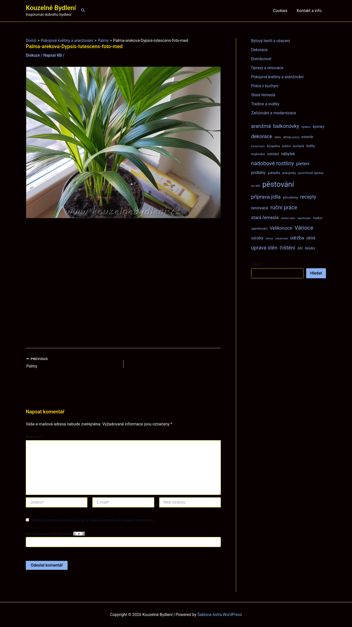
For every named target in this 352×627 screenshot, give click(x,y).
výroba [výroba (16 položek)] (257, 238)
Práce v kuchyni (265, 85)
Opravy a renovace (267, 67)
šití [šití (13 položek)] (299, 248)
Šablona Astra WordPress (219, 614)
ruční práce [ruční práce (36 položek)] (283, 207)
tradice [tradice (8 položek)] (317, 218)
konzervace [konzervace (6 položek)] (258, 146)
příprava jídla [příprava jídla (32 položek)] (266, 197)
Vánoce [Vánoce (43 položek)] (303, 227)
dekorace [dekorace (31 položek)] (261, 136)
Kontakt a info (309, 10)
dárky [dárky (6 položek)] (277, 137)
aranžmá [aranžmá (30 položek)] (261, 126)
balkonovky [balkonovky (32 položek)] (286, 126)
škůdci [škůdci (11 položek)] (310, 248)
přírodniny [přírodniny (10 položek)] (290, 197)
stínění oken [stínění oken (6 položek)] (288, 218)
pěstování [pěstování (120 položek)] (278, 184)
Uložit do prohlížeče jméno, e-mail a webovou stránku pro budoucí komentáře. (93, 520)
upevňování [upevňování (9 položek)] (259, 228)
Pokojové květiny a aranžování (277, 76)
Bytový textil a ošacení (271, 40)
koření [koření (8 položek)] (286, 146)
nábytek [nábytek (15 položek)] (288, 153)
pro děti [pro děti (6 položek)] (255, 186)
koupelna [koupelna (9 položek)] (273, 146)
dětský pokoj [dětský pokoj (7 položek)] (291, 137)
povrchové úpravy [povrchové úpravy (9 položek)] (310, 173)
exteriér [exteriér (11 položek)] (307, 137)
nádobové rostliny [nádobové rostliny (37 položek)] (272, 163)
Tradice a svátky (265, 104)
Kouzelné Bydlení (51, 8)
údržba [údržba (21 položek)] (297, 237)
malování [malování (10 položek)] (258, 154)
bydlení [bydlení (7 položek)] (305, 127)
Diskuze (33, 55)
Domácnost (261, 58)
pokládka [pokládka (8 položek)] (274, 173)
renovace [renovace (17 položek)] (259, 207)
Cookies (282, 10)
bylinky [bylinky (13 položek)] (318, 126)
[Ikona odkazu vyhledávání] (83, 11)
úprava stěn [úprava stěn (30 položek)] (264, 248)
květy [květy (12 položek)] (310, 146)
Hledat (256, 264)
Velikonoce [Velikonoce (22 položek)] (281, 228)
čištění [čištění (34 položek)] (287, 247)
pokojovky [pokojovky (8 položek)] (289, 173)
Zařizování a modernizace (274, 113)
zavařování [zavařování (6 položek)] (281, 238)
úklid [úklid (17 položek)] (310, 237)
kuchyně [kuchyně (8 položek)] (298, 146)
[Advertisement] (123, 283)
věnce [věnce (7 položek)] (269, 238)
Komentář (35, 437)
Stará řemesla (263, 95)
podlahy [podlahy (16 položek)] (258, 172)
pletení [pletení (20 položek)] (302, 163)
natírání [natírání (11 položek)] (273, 154)
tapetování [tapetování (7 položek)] (304, 218)
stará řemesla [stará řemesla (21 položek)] (265, 217)
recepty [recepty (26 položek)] (308, 197)
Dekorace (259, 49)
